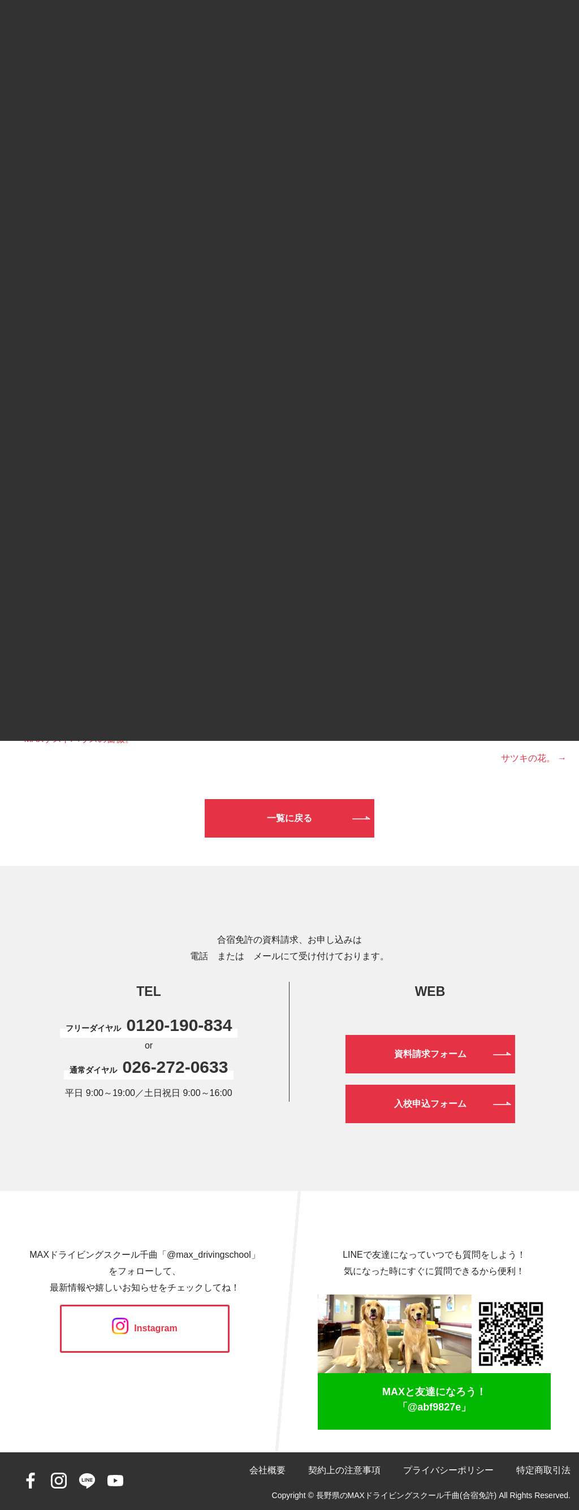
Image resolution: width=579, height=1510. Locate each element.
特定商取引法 (543, 1470)
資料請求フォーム (430, 1054)
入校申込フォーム (430, 1103)
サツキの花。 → (534, 758)
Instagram (144, 1328)
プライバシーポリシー (448, 1470)
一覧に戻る (289, 818)
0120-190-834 (179, 1025)
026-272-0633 (175, 1067)
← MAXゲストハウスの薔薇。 (73, 739)
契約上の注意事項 (344, 1470)
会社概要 (267, 1470)
